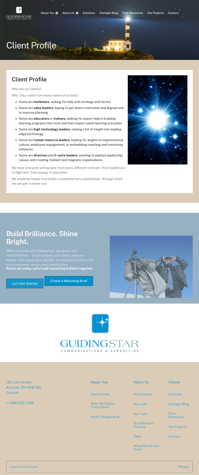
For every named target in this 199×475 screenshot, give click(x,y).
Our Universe (142, 397)
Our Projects (155, 13)
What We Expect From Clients (103, 408)
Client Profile (100, 397)
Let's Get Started (24, 286)
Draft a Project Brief (105, 420)
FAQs (137, 439)
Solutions (89, 13)
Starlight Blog (108, 13)
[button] (49, 13)
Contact (173, 13)
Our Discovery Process (143, 427)
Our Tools (140, 417)
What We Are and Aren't (146, 450)
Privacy (183, 469)
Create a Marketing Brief (68, 281)
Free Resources (132, 13)
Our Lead (140, 407)
